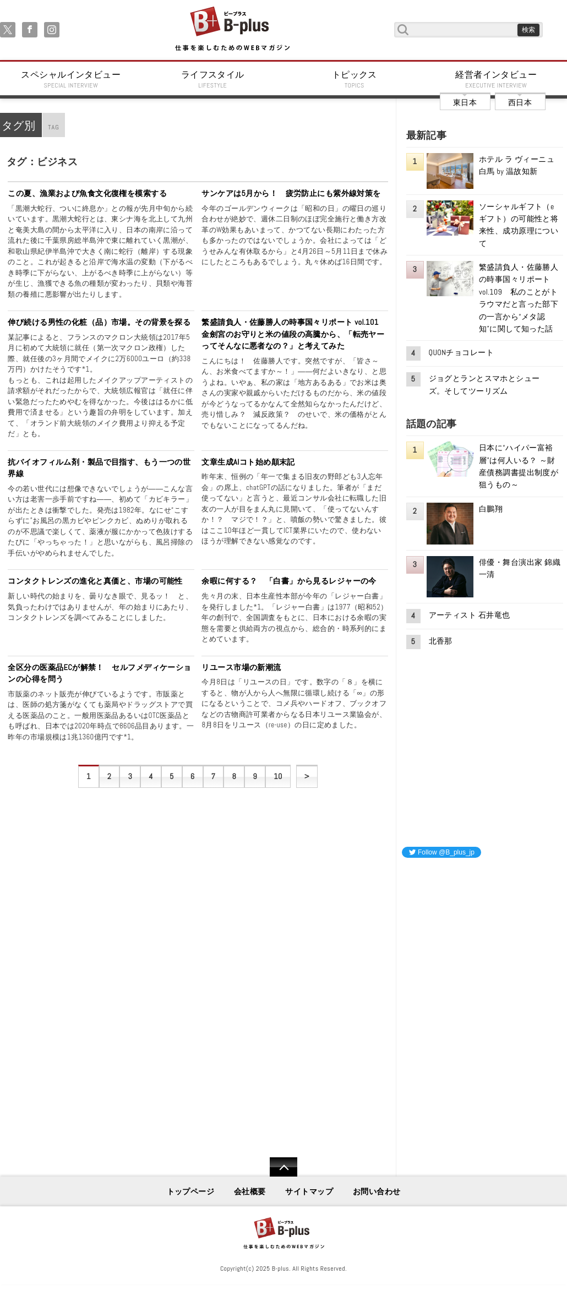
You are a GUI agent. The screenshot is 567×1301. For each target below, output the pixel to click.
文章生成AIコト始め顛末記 (248, 462)
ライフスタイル (213, 79)
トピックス (355, 79)
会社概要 (250, 1191)
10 (278, 776)
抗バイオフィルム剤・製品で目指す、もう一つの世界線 (99, 468)
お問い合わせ (377, 1191)
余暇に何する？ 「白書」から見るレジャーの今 (289, 581)
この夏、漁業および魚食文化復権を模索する (87, 193)
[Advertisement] (484, 935)
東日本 (465, 102)
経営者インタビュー (497, 79)
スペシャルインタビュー (71, 79)
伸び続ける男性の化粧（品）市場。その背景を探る (99, 322)
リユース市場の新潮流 (241, 667)
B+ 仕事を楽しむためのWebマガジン (232, 29)
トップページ (191, 1191)
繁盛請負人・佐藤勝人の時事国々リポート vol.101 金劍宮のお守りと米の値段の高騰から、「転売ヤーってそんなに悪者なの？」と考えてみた (293, 334)
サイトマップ (309, 1191)
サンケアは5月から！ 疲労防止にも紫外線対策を (290, 193)
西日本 (520, 102)
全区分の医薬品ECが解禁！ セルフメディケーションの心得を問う (99, 673)
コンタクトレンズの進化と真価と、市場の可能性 (95, 581)
